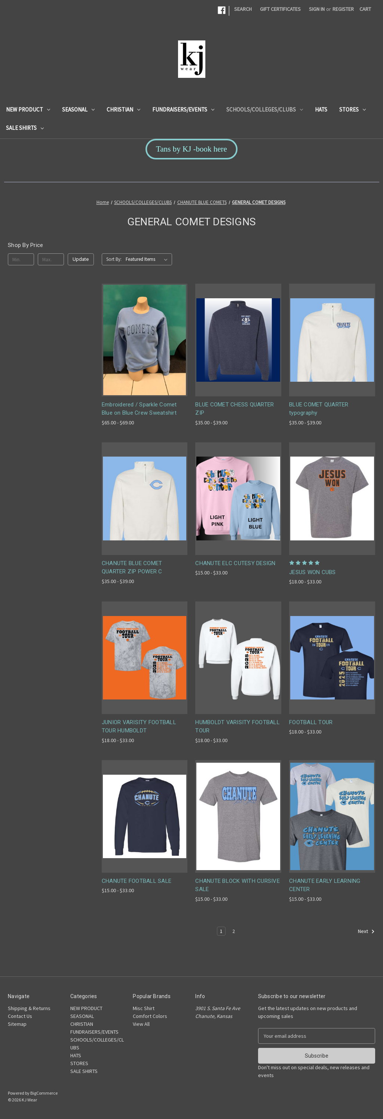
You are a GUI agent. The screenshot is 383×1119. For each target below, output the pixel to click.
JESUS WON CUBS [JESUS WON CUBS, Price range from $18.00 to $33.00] (312, 572)
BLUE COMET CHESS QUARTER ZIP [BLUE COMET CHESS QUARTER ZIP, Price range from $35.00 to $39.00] (234, 409)
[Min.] (21, 259)
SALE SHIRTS (25, 127)
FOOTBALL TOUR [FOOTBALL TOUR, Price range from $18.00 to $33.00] (311, 722)
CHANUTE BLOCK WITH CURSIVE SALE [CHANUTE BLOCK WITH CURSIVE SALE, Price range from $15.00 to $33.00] (237, 885)
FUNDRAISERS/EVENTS (183, 109)
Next (366, 931)
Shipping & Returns (29, 1008)
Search (243, 9)
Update (81, 259)
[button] (191, 149)
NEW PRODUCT (28, 109)
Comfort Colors (150, 1016)
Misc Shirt (143, 1008)
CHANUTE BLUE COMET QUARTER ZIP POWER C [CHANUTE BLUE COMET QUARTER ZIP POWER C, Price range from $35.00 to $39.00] (132, 567)
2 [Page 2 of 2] (233, 931)
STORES (352, 109)
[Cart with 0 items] (365, 9)
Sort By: (114, 259)
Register (343, 9)
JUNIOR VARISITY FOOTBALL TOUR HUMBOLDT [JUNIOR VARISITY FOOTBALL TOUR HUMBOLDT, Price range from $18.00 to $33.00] (139, 726)
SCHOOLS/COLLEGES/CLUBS (264, 109)
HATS (321, 109)
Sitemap (17, 1024)
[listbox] (148, 259)
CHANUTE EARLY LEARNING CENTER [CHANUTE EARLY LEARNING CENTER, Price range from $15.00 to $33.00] (325, 885)
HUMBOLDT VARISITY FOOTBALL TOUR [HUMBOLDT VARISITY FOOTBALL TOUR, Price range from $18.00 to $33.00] (237, 726)
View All (141, 1024)
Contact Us (20, 1016)
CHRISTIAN (123, 109)
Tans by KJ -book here (191, 148)
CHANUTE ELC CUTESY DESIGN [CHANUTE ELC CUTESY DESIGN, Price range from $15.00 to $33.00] (235, 563)
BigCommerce (44, 1093)
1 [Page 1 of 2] (221, 931)
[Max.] (51, 259)
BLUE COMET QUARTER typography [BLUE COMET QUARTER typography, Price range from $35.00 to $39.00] (319, 409)
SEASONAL (78, 109)
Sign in (317, 9)
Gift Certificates (280, 9)
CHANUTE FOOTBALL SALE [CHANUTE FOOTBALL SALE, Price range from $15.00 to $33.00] (136, 881)
